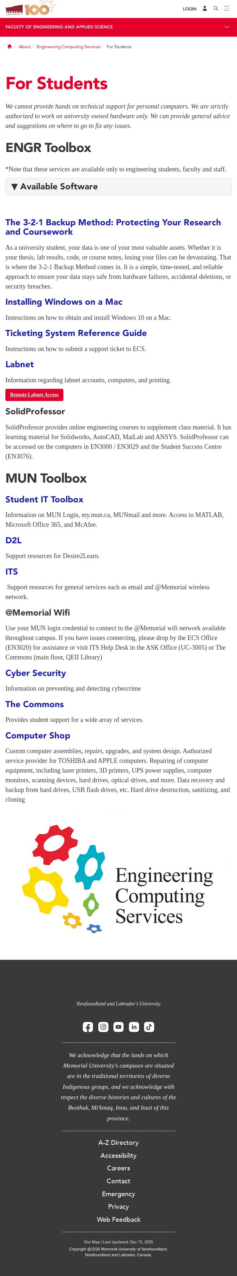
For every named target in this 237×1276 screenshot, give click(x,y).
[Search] (216, 9)
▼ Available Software (54, 186)
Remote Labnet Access (34, 394)
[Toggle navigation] (227, 9)
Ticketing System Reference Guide (76, 333)
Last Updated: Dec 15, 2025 (128, 1242)
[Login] (190, 9)
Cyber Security (35, 673)
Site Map (92, 1242)
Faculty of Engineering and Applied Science (59, 26)
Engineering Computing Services (68, 46)
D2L (13, 540)
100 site (41, 9)
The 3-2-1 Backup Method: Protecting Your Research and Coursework (113, 227)
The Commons (34, 704)
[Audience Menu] (205, 9)
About (25, 46)
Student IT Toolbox (45, 499)
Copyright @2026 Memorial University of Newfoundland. (118, 1249)
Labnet (19, 364)
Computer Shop (37, 735)
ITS (11, 571)
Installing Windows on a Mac (63, 301)
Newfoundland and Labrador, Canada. (118, 1255)
